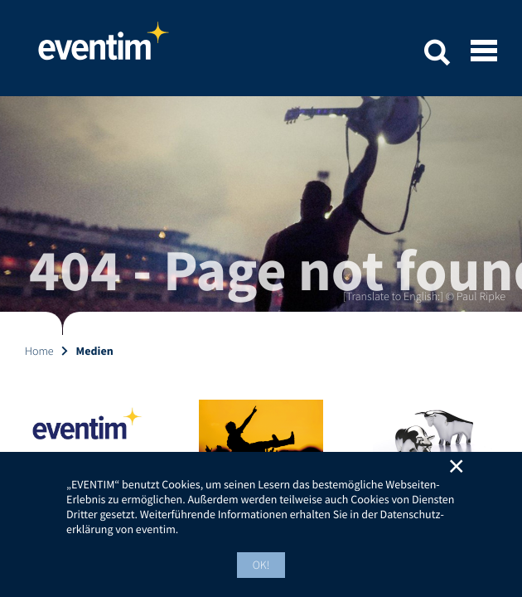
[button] (436, 55)
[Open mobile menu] (484, 52)
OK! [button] (261, 564)
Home (103, 48)
